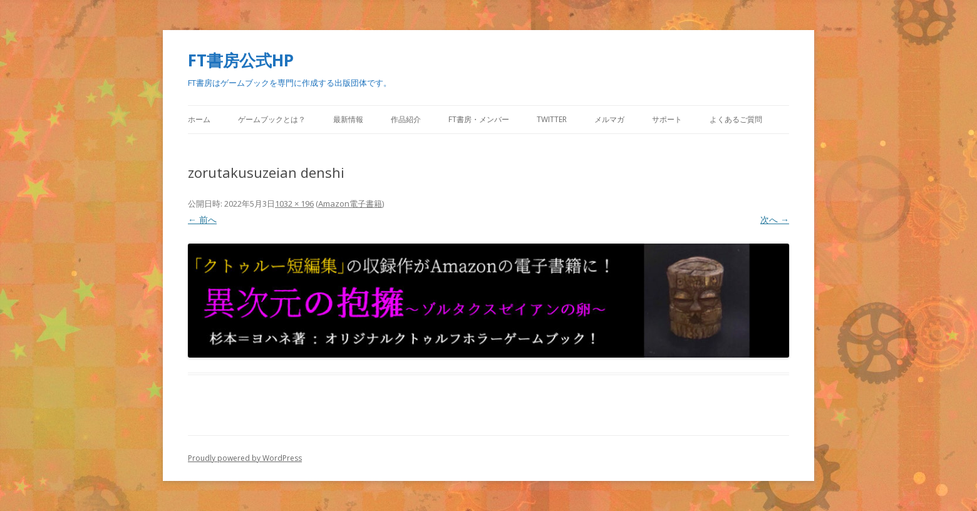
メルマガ (609, 119)
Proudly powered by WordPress (245, 458)
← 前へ (202, 219)
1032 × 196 (294, 203)
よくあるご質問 (736, 119)
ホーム (199, 119)
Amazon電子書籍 (350, 203)
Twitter (552, 119)
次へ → (774, 219)
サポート (667, 119)
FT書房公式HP (241, 60)
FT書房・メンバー (478, 119)
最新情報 (348, 119)
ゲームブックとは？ (272, 119)
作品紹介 (406, 119)
